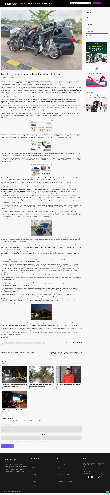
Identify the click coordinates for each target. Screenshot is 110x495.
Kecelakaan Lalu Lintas (30, 344)
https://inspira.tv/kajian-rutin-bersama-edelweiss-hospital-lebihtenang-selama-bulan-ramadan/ (34, 186)
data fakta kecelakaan (10, 344)
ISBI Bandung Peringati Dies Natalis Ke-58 (12, 411)
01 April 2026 (59, 389)
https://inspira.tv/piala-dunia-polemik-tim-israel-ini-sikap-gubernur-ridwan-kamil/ (30, 96)
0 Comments (13, 77)
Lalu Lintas (6, 346)
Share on (67, 344)
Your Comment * (5, 425)
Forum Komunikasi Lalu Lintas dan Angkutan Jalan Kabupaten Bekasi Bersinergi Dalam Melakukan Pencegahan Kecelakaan (66, 355)
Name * (3, 436)
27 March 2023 (4, 77)
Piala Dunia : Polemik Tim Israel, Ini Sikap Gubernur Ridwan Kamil (17, 354)
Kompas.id (47, 90)
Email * (44, 436)
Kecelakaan (20, 344)
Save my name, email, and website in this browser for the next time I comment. (25, 443)
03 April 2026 (5, 389)
